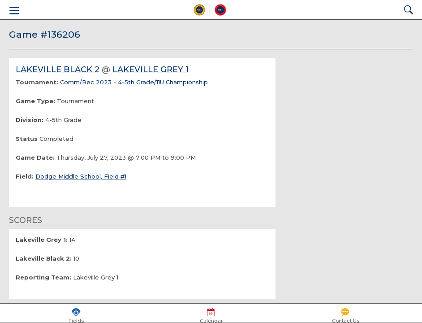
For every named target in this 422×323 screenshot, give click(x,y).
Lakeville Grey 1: (42, 239)
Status (27, 138)
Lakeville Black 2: (44, 258)
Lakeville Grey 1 (150, 69)
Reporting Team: (43, 277)
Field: (25, 176)
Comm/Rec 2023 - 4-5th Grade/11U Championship (134, 82)
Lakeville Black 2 (57, 69)
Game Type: (35, 101)
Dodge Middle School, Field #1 (80, 176)
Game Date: (35, 157)
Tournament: (37, 82)
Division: (29, 119)
